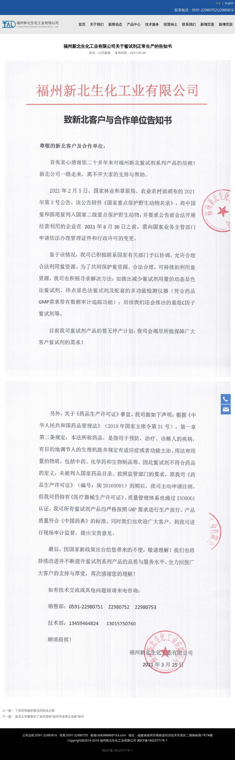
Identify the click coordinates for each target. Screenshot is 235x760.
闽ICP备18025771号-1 (117, 750)
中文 (218, 3)
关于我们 (97, 24)
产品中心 (134, 24)
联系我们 (189, 24)
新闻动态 (115, 24)
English (229, 3)
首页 (81, 24)
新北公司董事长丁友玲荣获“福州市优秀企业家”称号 (49, 716)
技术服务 (152, 24)
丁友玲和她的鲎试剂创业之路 (35, 710)
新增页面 (207, 24)
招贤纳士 (170, 24)
